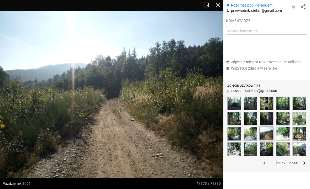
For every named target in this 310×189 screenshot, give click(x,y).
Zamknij (218, 5)
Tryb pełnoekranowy (207, 5)
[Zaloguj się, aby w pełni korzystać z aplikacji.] (293, 7)
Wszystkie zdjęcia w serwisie (251, 68)
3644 (293, 163)
